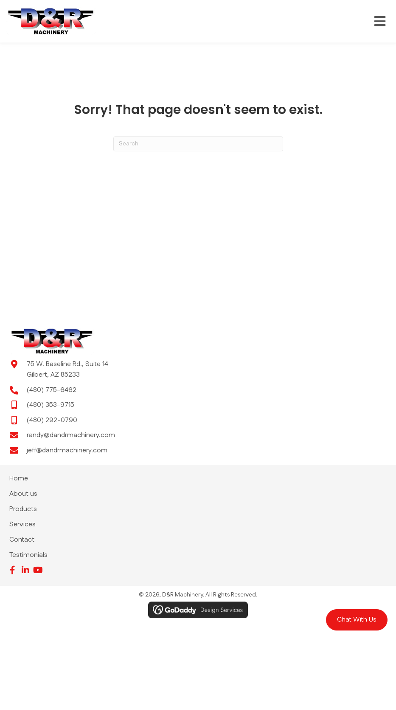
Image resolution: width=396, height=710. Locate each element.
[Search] (198, 143)
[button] (357, 619)
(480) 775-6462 (51, 390)
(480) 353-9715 (50, 405)
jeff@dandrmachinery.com (67, 450)
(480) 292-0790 (52, 420)
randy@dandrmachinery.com (71, 435)
